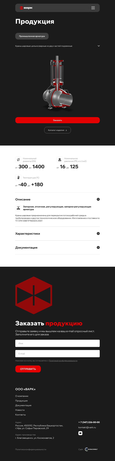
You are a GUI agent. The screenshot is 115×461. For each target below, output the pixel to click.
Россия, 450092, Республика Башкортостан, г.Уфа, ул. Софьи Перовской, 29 (39, 427)
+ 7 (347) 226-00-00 (89, 422)
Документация (23, 405)
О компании (21, 396)
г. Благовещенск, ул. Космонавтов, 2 (34, 438)
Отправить (28, 368)
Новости (20, 410)
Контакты (20, 414)
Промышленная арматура (32, 36)
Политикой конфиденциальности (63, 361)
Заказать (57, 120)
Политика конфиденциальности (30, 449)
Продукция (21, 400)
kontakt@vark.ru (87, 427)
